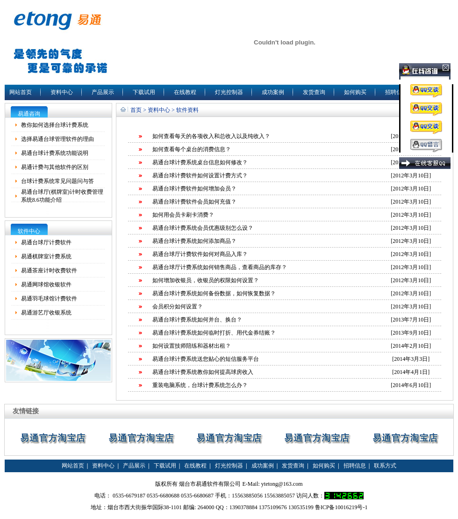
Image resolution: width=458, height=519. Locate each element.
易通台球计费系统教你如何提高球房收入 (202, 372)
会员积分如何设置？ (177, 306)
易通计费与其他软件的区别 (54, 167)
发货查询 (314, 92)
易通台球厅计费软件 (46, 242)
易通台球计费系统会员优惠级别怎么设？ (202, 228)
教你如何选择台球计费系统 (54, 125)
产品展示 (103, 92)
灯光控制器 (229, 92)
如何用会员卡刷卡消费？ (183, 215)
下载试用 (144, 92)
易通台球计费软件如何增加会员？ (194, 188)
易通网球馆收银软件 (46, 284)
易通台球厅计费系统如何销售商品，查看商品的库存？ (219, 267)
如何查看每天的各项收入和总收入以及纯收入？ (211, 136)
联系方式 (385, 465)
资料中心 (61, 92)
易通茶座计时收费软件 (49, 270)
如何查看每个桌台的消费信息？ (191, 149)
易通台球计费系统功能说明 (54, 153)
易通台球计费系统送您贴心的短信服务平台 (205, 359)
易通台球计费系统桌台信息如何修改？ (200, 162)
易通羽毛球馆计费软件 (49, 298)
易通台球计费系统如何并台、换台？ (197, 319)
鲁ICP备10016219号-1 (341, 507)
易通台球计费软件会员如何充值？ (194, 201)
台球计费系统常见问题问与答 (57, 181)
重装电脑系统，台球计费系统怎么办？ (200, 385)
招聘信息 (396, 92)
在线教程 (185, 92)
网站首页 (20, 92)
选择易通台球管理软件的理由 (57, 139)
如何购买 (355, 92)
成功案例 (273, 92)
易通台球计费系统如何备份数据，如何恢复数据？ (214, 293)
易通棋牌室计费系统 (46, 256)
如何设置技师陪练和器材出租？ (191, 346)
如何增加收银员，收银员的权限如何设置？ (205, 280)
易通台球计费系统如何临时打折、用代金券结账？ (214, 332)
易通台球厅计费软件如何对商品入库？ (200, 254)
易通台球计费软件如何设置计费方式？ (200, 175)
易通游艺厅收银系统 (46, 312)
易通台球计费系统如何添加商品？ (194, 241)
